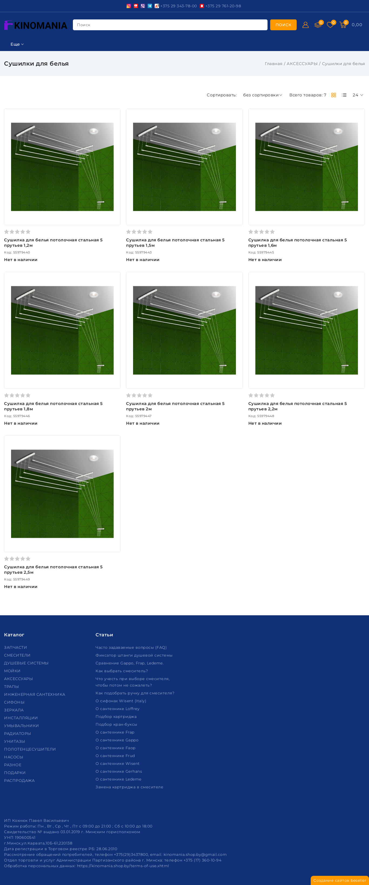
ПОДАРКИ (15, 772)
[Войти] (305, 24)
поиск (83, 24)
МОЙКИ (13, 670)
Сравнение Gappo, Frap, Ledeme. (130, 663)
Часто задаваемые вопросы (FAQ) (132, 647)
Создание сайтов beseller (339, 880)
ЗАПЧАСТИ (16, 647)
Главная (274, 63)
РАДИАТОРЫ (18, 733)
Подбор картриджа (117, 716)
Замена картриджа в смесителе (130, 787)
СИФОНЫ (15, 702)
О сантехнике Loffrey (118, 708)
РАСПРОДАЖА (20, 780)
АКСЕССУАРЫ (302, 63)
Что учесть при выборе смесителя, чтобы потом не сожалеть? (133, 682)
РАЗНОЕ (13, 764)
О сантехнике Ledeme (119, 779)
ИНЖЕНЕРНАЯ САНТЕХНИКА (35, 694)
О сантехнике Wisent (118, 763)
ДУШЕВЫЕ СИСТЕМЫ (27, 663)
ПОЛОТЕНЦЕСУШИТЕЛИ (30, 749)
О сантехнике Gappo (118, 740)
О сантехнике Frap (116, 732)
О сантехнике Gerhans (119, 771)
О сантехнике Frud (116, 755)
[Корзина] (342, 24)
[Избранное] (330, 24)
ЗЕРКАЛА (14, 710)
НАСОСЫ (14, 757)
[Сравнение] (317, 24)
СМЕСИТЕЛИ (18, 655)
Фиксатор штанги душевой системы (135, 655)
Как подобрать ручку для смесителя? (136, 693)
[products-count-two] (333, 95)
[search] (283, 24)
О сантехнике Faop (116, 747)
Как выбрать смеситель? (122, 670)
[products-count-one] (344, 95)
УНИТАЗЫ (15, 741)
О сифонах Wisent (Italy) (122, 700)
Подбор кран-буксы (117, 724)
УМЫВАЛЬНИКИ (22, 725)
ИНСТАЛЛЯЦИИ (21, 717)
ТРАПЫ (12, 686)
